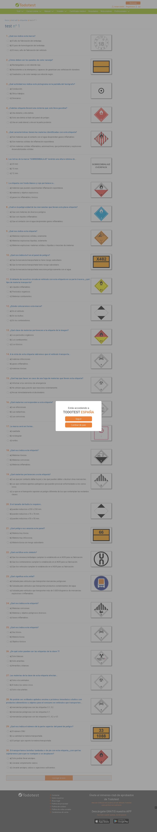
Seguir (79, 418)
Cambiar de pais (78, 425)
